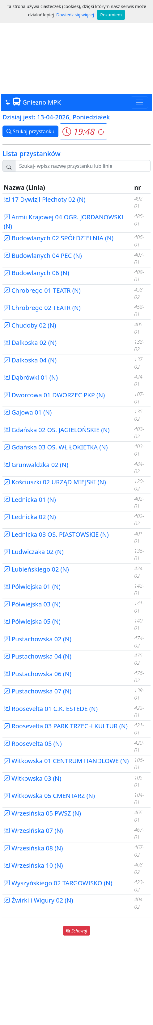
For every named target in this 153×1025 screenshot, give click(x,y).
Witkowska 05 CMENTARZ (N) (49, 795)
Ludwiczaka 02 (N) (34, 552)
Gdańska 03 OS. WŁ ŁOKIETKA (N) (56, 447)
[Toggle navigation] (139, 102)
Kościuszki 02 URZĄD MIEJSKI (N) (55, 482)
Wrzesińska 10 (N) (33, 865)
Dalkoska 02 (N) (30, 342)
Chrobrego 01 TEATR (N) (42, 290)
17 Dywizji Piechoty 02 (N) (44, 199)
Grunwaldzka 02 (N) (36, 465)
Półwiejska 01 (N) (32, 586)
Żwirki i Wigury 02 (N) (38, 900)
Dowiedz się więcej (75, 15)
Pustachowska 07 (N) (37, 691)
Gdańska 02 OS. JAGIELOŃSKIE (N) (56, 430)
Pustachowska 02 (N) (37, 639)
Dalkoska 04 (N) (30, 360)
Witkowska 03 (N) (32, 778)
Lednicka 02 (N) (30, 517)
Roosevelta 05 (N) (33, 743)
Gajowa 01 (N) (28, 412)
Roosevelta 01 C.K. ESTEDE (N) (51, 709)
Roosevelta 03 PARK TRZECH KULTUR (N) (66, 726)
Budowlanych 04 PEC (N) (43, 255)
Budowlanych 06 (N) (36, 273)
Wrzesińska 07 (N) (33, 830)
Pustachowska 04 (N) (37, 656)
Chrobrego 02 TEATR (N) (42, 308)
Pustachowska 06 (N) (37, 674)
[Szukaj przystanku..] (83, 166)
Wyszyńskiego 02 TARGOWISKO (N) (58, 883)
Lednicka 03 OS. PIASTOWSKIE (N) (56, 534)
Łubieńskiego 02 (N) (36, 569)
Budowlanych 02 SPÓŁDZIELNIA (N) (58, 238)
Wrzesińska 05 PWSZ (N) (42, 813)
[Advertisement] (76, 47)
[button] (83, 131)
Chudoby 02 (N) (30, 325)
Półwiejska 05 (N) (32, 621)
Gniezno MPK (33, 102)
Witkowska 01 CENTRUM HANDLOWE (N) (66, 761)
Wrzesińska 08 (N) (33, 848)
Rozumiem (111, 15)
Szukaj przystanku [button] (30, 131)
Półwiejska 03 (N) (32, 604)
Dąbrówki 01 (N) (31, 377)
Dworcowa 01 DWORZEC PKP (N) (54, 395)
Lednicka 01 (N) (30, 499)
